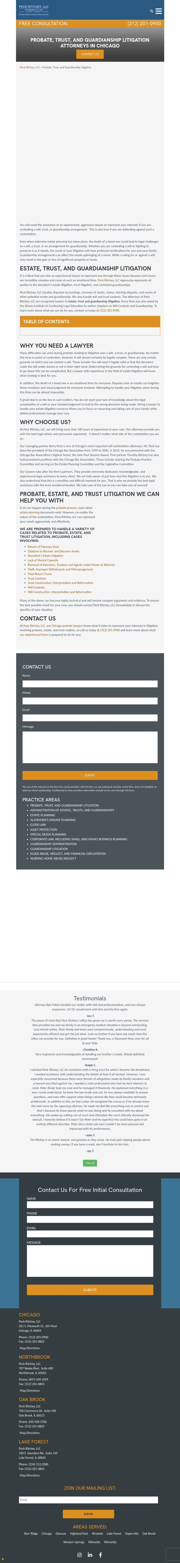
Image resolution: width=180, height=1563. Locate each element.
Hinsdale (97, 1471)
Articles (152, 1504)
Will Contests (36, 526)
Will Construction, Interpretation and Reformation (60, 531)
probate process (66, 446)
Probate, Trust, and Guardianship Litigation (64, 744)
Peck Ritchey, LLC (109, 219)
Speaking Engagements (55, 1507)
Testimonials (109, 1504)
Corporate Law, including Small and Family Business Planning (78, 777)
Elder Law (38, 763)
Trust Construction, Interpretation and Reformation (60, 522)
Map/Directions (30, 1286)
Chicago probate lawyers (67, 564)
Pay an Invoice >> (75, 1532)
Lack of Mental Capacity (43, 499)
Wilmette (94, 1480)
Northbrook (82, 1517)
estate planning (30, 451)
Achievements (81, 1504)
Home (24, 1504)
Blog (25, 1507)
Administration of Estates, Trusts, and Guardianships (72, 749)
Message (30, 665)
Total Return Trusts (40, 512)
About (34, 1504)
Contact (124, 1507)
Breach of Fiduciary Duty (43, 485)
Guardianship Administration (53, 782)
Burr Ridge (31, 1471)
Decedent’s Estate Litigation (45, 494)
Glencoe (61, 1471)
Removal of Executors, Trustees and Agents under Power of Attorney (71, 503)
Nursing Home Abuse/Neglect (53, 797)
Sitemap (136, 1507)
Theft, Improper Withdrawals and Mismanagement (60, 508)
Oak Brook (148, 1471)
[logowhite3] (34, 10)
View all (90, 1101)
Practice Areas (48, 1504)
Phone (28, 631)
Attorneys (65, 1504)
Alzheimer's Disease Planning (53, 758)
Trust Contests (37, 517)
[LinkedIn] (90, 1494)
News (74, 1507)
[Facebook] (100, 1494)
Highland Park (79, 1471)
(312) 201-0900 (143, 23)
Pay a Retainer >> (104, 1532)
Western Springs (73, 1480)
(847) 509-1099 (38, 1317)
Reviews (124, 1504)
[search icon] (151, 11)
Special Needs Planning (48, 773)
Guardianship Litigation (49, 787)
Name (28, 614)
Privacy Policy (109, 1507)
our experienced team (34, 573)
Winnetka (110, 1480)
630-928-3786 (38, 1359)
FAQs (95, 1504)
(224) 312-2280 (38, 1402)
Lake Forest (114, 1471)
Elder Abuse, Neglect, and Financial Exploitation (68, 792)
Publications (138, 1504)
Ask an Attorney (89, 1507)
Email (28, 648)
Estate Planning (42, 753)
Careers (35, 1507)
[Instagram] (80, 1494)
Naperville (131, 1471)
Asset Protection (43, 768)
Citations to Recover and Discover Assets (54, 490)
